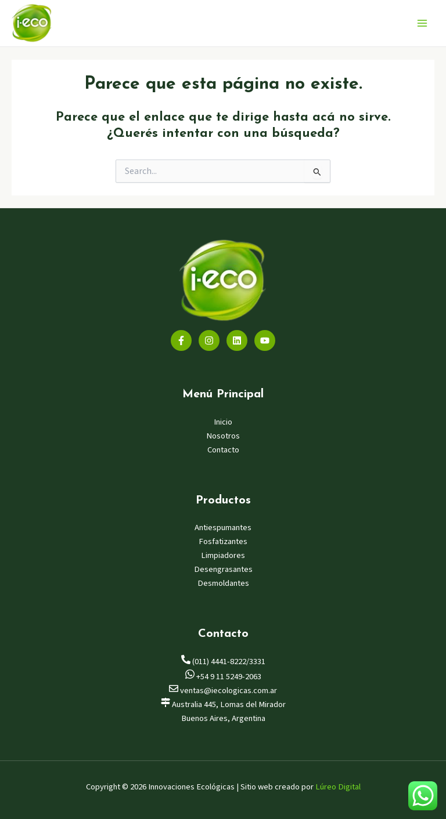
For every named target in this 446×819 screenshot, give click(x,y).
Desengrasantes (223, 569)
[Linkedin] (236, 340)
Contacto (223, 450)
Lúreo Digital (338, 787)
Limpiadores (223, 555)
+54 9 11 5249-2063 (223, 677)
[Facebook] (181, 340)
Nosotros (223, 436)
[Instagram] (209, 340)
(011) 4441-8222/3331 (223, 661)
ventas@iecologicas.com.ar (223, 690)
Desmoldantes (223, 583)
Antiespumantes (223, 527)
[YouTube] (264, 340)
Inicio (223, 422)
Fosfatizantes (223, 541)
